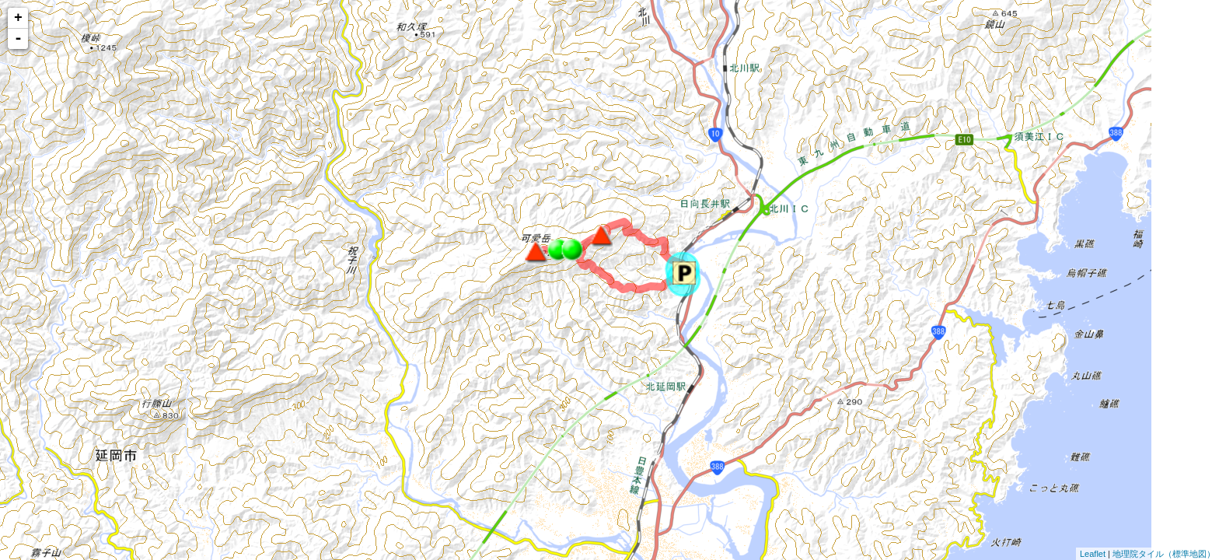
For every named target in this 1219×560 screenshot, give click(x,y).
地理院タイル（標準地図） (1163, 553)
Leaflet (1092, 553)
